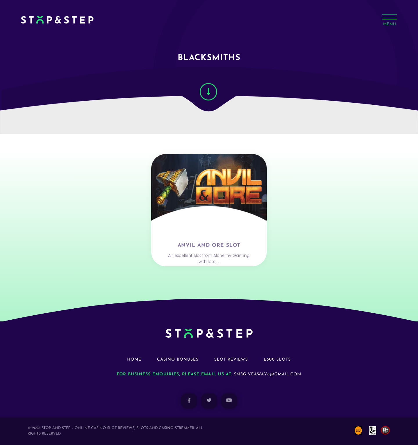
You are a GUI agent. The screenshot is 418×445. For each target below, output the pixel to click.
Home (134, 359)
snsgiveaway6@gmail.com (267, 374)
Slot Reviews (231, 359)
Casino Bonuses (178, 359)
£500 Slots (277, 359)
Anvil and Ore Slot (209, 259)
